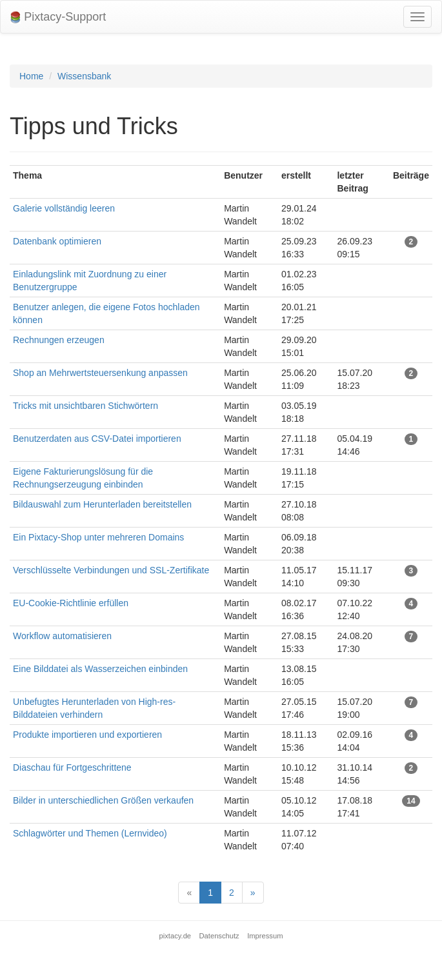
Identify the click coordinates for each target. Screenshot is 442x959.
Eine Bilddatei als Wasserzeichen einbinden (100, 669)
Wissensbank (84, 76)
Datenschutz (219, 936)
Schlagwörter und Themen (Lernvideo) (90, 833)
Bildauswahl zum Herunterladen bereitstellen (102, 504)
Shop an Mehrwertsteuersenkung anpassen (100, 373)
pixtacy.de (175, 936)
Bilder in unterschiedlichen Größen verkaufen (103, 800)
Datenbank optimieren (57, 241)
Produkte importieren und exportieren (87, 734)
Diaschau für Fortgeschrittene (72, 767)
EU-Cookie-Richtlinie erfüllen (70, 603)
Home (31, 76)
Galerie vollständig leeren (64, 208)
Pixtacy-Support (58, 17)
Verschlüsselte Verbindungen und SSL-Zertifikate (111, 570)
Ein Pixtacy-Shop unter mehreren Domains (98, 537)
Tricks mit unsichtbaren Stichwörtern (85, 405)
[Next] (253, 893)
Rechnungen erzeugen (59, 340)
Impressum (265, 936)
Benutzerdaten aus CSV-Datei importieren (97, 438)
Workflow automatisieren (62, 636)
